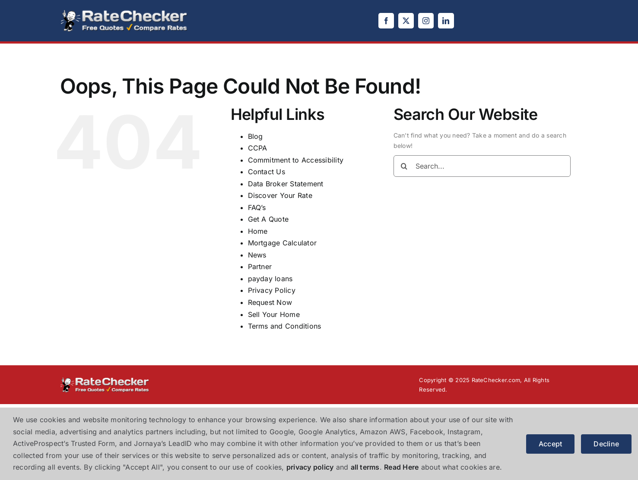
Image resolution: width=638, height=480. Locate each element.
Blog (255, 136)
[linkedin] (446, 20)
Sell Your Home (274, 314)
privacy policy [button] (309, 467)
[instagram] (426, 20)
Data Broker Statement (286, 183)
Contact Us (266, 171)
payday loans (270, 278)
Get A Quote (268, 219)
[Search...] (482, 166)
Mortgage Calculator (282, 242)
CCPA (257, 148)
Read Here (401, 467)
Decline (606, 443)
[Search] (404, 166)
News (257, 255)
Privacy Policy (271, 290)
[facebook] (386, 20)
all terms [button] (365, 467)
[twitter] (406, 20)
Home (258, 231)
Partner (260, 266)
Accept (550, 443)
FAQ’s (257, 207)
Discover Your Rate (280, 195)
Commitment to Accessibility (295, 160)
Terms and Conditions (284, 326)
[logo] (124, 12)
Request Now (270, 302)
